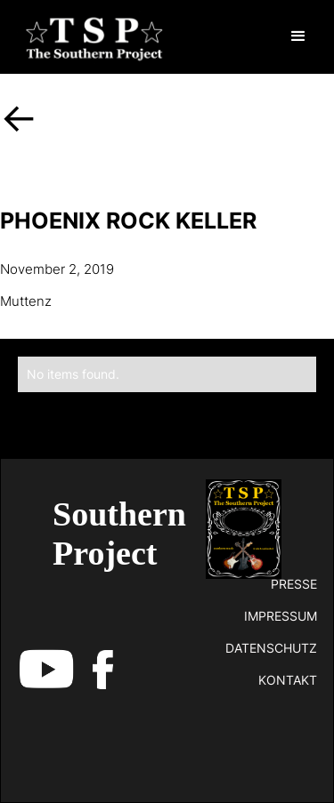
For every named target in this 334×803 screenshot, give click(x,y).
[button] (298, 36)
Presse (294, 583)
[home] (90, 37)
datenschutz (271, 647)
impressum (280, 615)
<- (19, 117)
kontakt (287, 679)
